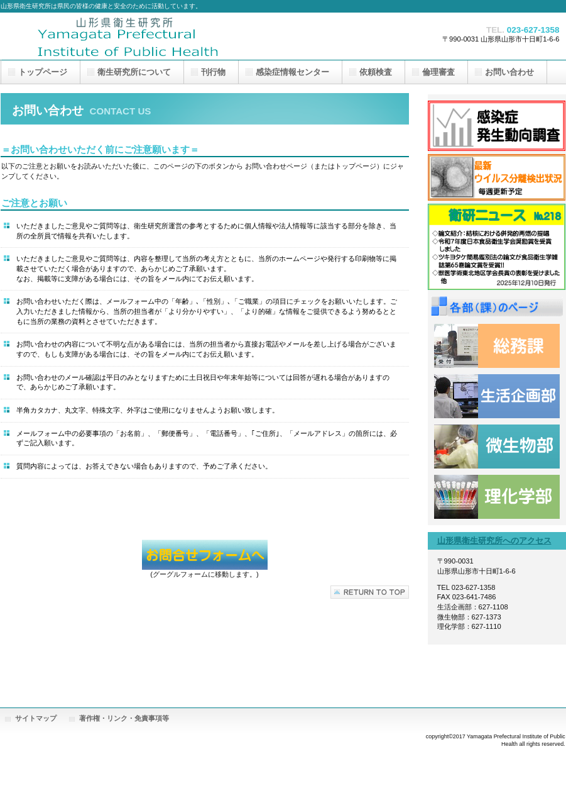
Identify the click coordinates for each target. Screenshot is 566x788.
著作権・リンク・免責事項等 (124, 718)
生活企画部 (497, 396)
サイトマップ (36, 718)
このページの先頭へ (369, 592)
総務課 (497, 346)
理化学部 (497, 497)
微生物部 (497, 447)
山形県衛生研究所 (126, 36)
